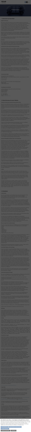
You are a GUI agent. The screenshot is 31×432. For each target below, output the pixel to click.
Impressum (13, 430)
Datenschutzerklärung (5, 430)
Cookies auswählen (5, 428)
